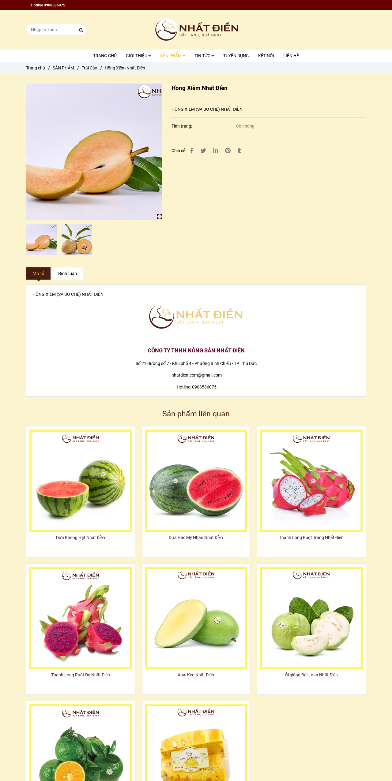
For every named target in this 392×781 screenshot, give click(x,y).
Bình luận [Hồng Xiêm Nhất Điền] (67, 273)
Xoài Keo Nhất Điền (196, 674)
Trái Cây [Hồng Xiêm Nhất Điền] (89, 67)
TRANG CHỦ (105, 55)
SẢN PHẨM (172, 55)
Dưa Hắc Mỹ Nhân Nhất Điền (196, 537)
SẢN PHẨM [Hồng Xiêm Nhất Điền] (63, 67)
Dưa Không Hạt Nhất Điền (80, 537)
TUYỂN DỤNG (236, 55)
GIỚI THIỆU (138, 55)
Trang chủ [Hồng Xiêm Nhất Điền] (35, 67)
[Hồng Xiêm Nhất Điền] (196, 29)
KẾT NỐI (266, 55)
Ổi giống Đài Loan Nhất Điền (311, 674)
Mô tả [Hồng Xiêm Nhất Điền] (38, 273)
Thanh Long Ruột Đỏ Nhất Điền (80, 674)
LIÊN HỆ (291, 55)
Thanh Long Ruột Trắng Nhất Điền (311, 537)
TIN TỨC (204, 55)
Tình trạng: (182, 126)
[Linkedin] (215, 150)
